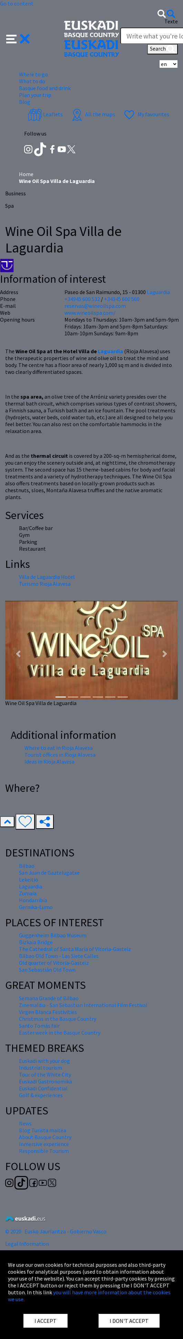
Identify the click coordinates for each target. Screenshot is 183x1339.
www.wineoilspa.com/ (89, 312)
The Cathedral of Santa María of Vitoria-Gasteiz (75, 949)
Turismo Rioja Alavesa (45, 583)
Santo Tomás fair (39, 1025)
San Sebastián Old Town (47, 969)
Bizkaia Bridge (36, 942)
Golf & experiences (41, 1095)
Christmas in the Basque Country (57, 1018)
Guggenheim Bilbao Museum (53, 935)
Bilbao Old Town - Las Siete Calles (59, 955)
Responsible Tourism (44, 1150)
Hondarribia (33, 900)
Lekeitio (28, 879)
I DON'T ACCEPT (129, 1320)
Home (26, 174)
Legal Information (27, 1243)
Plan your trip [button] (35, 94)
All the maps (92, 114)
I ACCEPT (45, 1320)
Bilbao (26, 865)
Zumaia (28, 893)
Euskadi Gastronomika (45, 1081)
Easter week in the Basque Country (59, 1032)
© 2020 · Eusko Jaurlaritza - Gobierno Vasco (55, 1231)
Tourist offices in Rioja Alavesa (59, 754)
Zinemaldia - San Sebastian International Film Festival (83, 1005)
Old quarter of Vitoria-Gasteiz (54, 962)
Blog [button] (24, 101)
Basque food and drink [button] (45, 88)
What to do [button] (32, 81)
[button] (18, 38)
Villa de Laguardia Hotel (47, 576)
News (25, 1123)
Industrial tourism (40, 1067)
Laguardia (110, 351)
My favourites (145, 114)
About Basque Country (45, 1137)
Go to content (16, 3)
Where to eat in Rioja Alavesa (58, 747)
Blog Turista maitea (42, 1130)
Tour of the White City (45, 1074)
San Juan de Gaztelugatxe (49, 872)
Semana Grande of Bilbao (49, 998)
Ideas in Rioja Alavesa (49, 761)
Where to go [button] (33, 74)
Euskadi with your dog (44, 1060)
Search (162, 49)
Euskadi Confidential (43, 1088)
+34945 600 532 (82, 298)
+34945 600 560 (122, 298)
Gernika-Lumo (36, 907)
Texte (171, 21)
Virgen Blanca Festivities (48, 1011)
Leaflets (45, 114)
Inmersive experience (44, 1144)
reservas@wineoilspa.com (95, 305)
